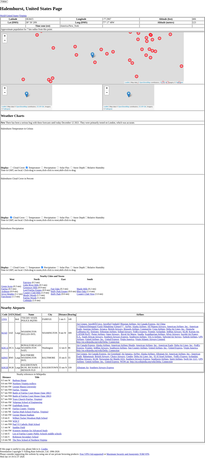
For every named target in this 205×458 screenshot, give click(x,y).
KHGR (5, 367)
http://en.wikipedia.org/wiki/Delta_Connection (98, 342)
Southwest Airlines (138, 337)
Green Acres (7, 286)
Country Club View (86, 294)
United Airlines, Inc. (94, 339)
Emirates (95, 331)
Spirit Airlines (176, 359)
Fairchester (6, 296)
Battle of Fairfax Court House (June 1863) (32, 396)
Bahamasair (88, 356)
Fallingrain (179, 82)
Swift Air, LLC (190, 359)
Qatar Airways (113, 334)
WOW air (124, 361)
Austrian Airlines (91, 329)
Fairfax (4, 289)
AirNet (128, 326)
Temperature (34, 167)
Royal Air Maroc (128, 334)
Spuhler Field (19, 427)
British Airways (115, 329)
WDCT (16, 421)
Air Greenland (113, 354)
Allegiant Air (162, 354)
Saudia (141, 334)
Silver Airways (173, 334)
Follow (4, 1)
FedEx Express (140, 331)
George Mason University (24, 386)
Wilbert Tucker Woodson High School (30, 418)
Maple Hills (82, 289)
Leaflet (127, 82)
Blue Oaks (81, 291)
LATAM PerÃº (83, 334)
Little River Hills (31, 285)
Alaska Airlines (139, 326)
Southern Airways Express (116, 337)
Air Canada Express (146, 324)
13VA (4, 319)
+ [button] (5, 36)
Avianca (103, 329)
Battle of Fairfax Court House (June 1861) (32, 393)
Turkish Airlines (190, 337)
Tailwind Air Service (172, 337)
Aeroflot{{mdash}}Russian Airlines (119, 324)
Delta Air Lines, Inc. (175, 329)
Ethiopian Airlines (108, 331)
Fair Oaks (55, 289)
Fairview (27, 282)
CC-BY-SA (163, 82)
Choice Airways (117, 356)
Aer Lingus (82, 324)
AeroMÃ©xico (95, 324)
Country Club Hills (32, 293)
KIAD (4, 333)
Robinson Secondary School (25, 437)
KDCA (5, 348)
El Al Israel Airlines (163, 356)
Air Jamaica (126, 354)
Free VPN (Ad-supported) (91, 454)
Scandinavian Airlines (155, 334)
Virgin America (127, 339)
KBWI (5, 358)
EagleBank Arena (21, 405)
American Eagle (165, 345)
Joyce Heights (7, 294)
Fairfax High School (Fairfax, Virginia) (30, 412)
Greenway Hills (30, 287)
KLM (185, 331)
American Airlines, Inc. (177, 326)
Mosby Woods (29, 295)
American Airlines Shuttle (123, 345)
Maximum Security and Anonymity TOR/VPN (128, 454)
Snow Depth (79, 167)
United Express (112, 339)
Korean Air (194, 331)
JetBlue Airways (174, 331)
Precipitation (50, 167)
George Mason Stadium (23, 415)
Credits (44, 449)
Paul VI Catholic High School (26, 424)
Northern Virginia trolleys (24, 383)
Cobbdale (27, 300)
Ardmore (5, 291)
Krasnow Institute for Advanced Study (30, 430)
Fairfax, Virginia (20, 390)
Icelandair (160, 331)
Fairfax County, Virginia (24, 408)
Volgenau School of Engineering (27, 402)
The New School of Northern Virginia (30, 440)
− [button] (5, 40)
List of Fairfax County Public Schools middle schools (37, 433)
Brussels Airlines (131, 329)
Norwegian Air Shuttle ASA (112, 359)
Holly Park (56, 294)
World (3, 15)
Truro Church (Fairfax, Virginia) (27, 399)
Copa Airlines (158, 329)
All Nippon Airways (156, 326)
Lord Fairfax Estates (32, 290)
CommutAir (145, 329)
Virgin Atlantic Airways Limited (150, 339)
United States (12, 15)
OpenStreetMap (145, 82)
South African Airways (92, 337)
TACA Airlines (154, 337)
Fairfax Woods (29, 298)
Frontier (151, 331)
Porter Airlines (98, 334)
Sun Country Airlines (137, 348)
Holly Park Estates (59, 291)
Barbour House (19, 380)
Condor (129, 356)
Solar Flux (64, 167)
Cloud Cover (19, 167)
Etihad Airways (125, 331)
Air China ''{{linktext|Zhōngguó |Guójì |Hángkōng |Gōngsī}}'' (121, 325)
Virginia (23, 15)
